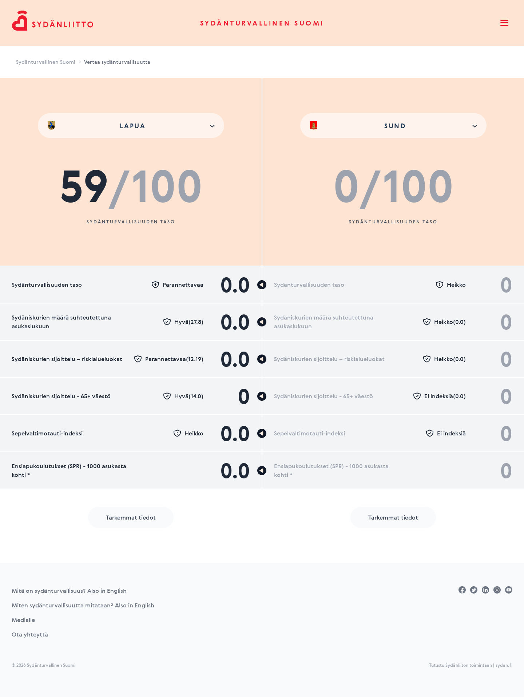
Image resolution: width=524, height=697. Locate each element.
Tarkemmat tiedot (131, 517)
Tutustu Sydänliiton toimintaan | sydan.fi (470, 665)
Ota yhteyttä (30, 634)
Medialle (23, 620)
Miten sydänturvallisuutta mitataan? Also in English (83, 605)
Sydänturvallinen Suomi (262, 23)
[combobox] (131, 125)
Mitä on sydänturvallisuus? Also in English (69, 591)
